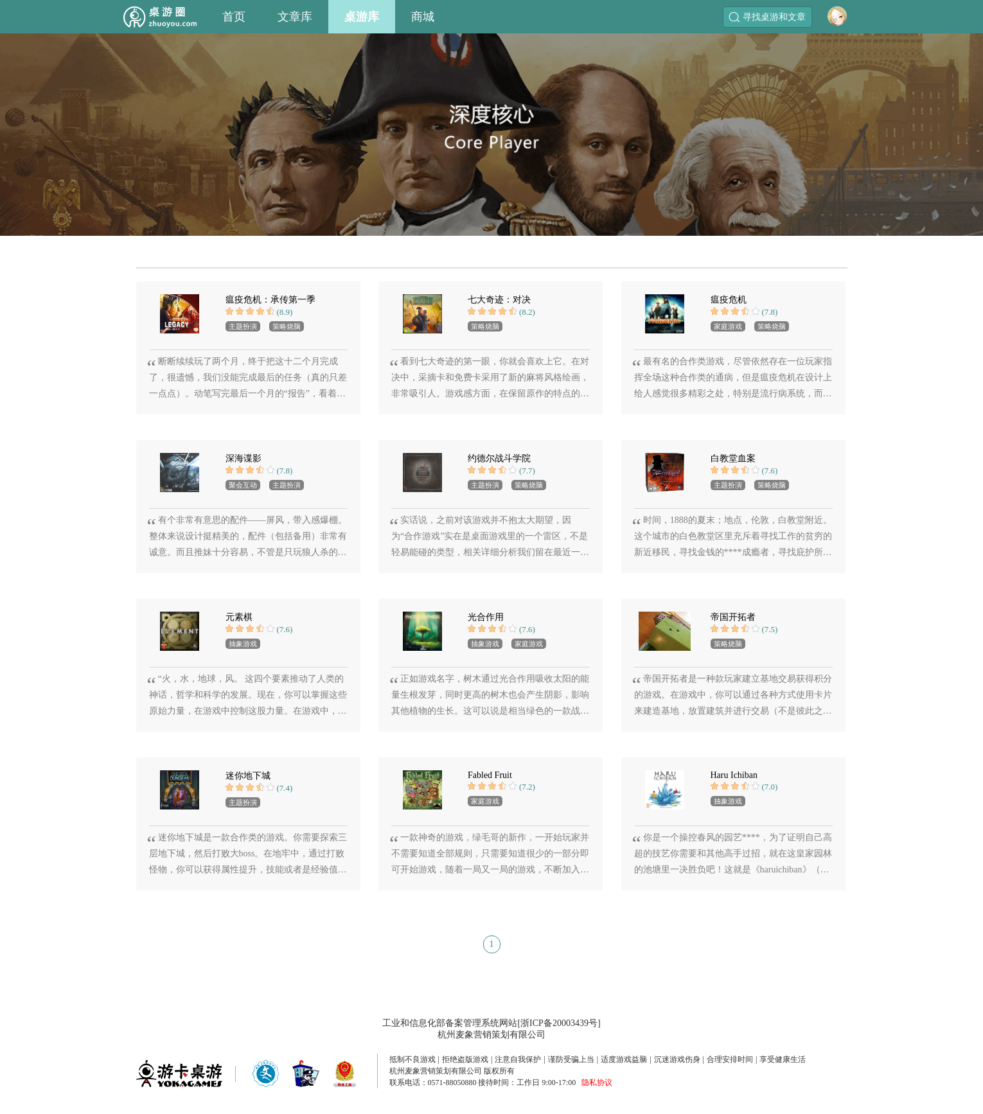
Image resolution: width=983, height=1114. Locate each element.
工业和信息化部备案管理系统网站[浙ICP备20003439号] (491, 1023)
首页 (233, 16)
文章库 (295, 16)
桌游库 (361, 16)
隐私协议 (596, 1082)
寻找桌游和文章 (767, 17)
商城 (422, 16)
